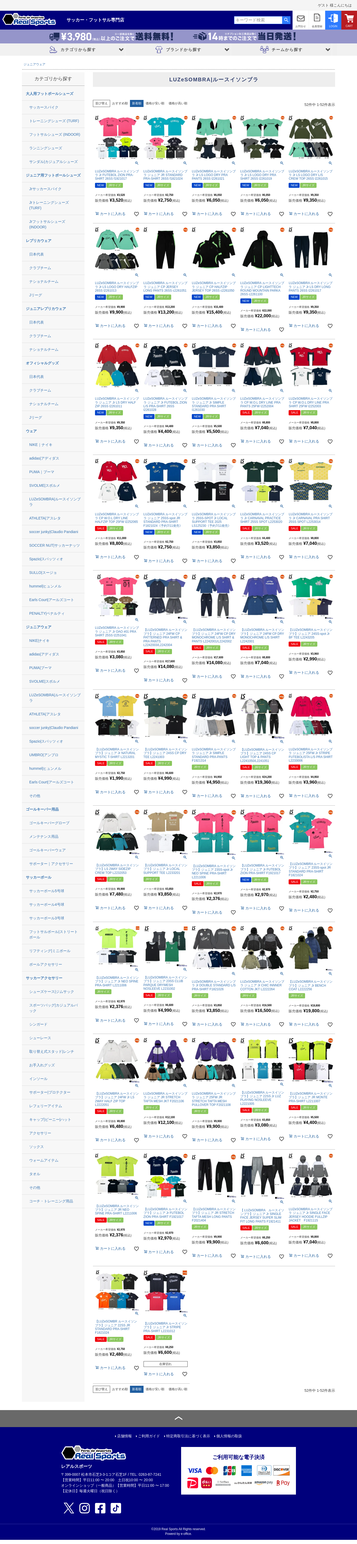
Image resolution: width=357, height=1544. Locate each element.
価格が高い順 (178, 103)
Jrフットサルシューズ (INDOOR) (47, 224)
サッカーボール (38, 877)
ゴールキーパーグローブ (49, 823)
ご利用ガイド (149, 1436)
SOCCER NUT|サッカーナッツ (54, 545)
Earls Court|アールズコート (51, 600)
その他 (34, 796)
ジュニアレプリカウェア (46, 309)
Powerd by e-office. (178, 1534)
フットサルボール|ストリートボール (53, 934)
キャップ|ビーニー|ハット (50, 1119)
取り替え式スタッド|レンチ (51, 1051)
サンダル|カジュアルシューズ (53, 162)
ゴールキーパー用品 (42, 809)
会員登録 (317, 26)
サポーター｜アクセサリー (51, 864)
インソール (38, 1079)
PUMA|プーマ (40, 668)
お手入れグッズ (42, 1065)
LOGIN (333, 26)
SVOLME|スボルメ (44, 485)
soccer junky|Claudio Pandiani (53, 532)
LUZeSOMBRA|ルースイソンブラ (55, 502)
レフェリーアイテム (45, 1106)
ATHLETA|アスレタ (45, 518)
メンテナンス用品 (43, 836)
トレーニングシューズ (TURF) (54, 121)
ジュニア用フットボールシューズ (53, 175)
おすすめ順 (120, 103)
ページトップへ (178, 1418)
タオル (34, 1174)
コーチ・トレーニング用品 (51, 1201)
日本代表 (36, 254)
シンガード (38, 1024)
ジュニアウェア (34, 64)
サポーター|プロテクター (49, 1092)
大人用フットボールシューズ (49, 94)
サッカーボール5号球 (46, 891)
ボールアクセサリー (45, 964)
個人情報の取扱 (229, 1436)
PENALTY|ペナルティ (47, 613)
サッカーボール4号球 (46, 904)
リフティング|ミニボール (49, 951)
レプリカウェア (38, 241)
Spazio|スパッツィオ (46, 559)
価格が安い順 (155, 103)
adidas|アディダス (44, 458)
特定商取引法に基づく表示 (188, 1436)
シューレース (40, 1038)
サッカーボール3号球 (46, 918)
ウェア (31, 431)
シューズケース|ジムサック (51, 991)
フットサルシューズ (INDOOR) (54, 134)
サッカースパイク (43, 107)
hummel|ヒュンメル (45, 586)
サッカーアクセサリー (44, 978)
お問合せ (300, 26)
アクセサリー (40, 1133)
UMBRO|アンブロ (43, 755)
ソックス (36, 1147)
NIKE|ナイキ (39, 640)
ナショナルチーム (43, 281)
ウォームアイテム (43, 1160)
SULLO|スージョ (43, 572)
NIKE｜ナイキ (40, 445)
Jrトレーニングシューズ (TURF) (49, 205)
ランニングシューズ (45, 148)
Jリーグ (35, 295)
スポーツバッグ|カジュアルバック (53, 1008)
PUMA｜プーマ (41, 472)
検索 (286, 20)
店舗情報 (124, 1436)
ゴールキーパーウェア (47, 850)
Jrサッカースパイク (45, 189)
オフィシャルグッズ (42, 363)
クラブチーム (40, 268)
